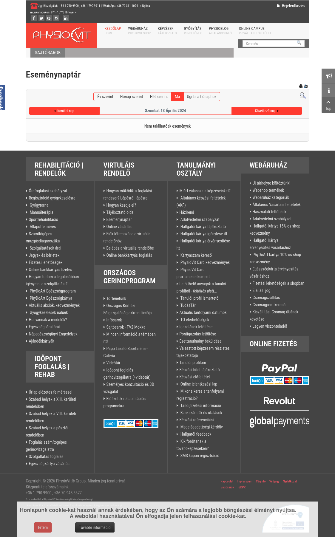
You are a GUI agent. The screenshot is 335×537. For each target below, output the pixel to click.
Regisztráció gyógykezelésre (52, 198)
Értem (43, 527)
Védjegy (273, 481)
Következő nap (265, 111)
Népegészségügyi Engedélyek (53, 334)
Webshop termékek (268, 190)
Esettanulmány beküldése (201, 341)
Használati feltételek (269, 211)
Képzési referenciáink (197, 419)
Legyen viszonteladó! (270, 326)
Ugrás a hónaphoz (201, 96)
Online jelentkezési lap (198, 384)
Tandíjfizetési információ (200, 405)
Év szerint (105, 96)
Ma (177, 96)
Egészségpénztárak (45, 326)
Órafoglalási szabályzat (48, 190)
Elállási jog (262, 290)
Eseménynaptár (119, 219)
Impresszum (244, 481)
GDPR (242, 487)
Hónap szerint (131, 96)
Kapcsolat (227, 481)
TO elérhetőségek (194, 319)
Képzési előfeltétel (195, 376)
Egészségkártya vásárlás (49, 463)
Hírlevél (70, 12)
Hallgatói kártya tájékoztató (203, 226)
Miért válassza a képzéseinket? (205, 190)
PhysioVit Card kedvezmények (205, 262)
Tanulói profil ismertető (199, 298)
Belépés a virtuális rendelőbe (130, 248)
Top (328, 104)
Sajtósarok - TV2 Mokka (126, 327)
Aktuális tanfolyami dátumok (203, 312)
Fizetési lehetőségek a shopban (279, 283)
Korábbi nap (65, 111)
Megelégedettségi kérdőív (201, 427)
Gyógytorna (39, 205)
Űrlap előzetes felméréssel (50, 392)
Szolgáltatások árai (45, 248)
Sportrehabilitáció (43, 219)
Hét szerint (159, 96)
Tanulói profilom (193, 362)
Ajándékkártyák (41, 341)
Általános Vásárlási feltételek (277, 204)
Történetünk (116, 298)
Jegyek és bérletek (44, 255)
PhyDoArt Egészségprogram (52, 291)
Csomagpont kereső (269, 304)
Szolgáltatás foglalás (46, 456)
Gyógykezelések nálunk (48, 312)
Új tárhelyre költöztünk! (272, 183)
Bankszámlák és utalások (201, 412)
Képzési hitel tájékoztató (200, 369)
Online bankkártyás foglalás (129, 255)
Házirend (187, 212)
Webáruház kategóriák (271, 197)
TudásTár (188, 305)
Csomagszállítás (266, 297)
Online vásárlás (119, 226)
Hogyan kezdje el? (121, 205)
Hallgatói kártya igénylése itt (203, 233)
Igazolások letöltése (196, 326)
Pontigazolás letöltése (198, 334)
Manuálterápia (41, 212)
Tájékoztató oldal (120, 212)
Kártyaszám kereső (196, 255)
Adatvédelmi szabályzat (200, 219)
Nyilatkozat (289, 481)
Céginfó (261, 481)
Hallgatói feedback (196, 434)
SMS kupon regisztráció (199, 455)
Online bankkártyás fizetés (50, 269)
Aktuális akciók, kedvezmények (54, 305)
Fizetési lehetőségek (46, 262)
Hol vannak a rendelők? (48, 319)
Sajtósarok (227, 487)
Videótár (113, 362)
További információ (95, 527)
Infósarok (114, 320)
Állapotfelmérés (42, 226)
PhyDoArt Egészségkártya (50, 298)
